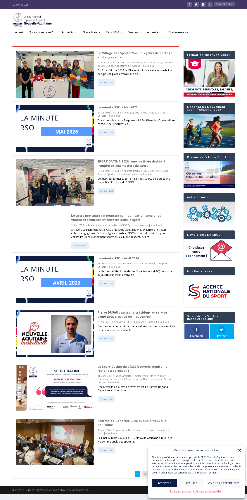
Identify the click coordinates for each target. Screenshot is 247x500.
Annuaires (153, 33)
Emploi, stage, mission (153, 381)
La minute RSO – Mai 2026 (118, 113)
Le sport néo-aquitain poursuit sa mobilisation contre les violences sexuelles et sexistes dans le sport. (116, 223)
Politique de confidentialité (207, 491)
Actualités (67, 33)
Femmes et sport (152, 68)
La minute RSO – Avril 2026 (118, 264)
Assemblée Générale (144, 436)
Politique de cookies (180, 491)
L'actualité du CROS (143, 118)
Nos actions (90, 33)
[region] (209, 297)
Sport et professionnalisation (122, 179)
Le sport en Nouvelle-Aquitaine (124, 71)
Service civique (162, 176)
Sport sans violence (138, 230)
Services (133, 33)
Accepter (164, 483)
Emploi (137, 381)
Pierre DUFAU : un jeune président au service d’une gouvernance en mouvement (132, 320)
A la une (115, 68)
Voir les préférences (223, 483)
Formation (103, 385)
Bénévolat (137, 68)
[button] (239, 450)
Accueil (19, 33)
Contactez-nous (178, 33)
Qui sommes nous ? (41, 33)
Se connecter (20, 4)
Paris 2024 (112, 33)
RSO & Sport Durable (144, 327)
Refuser (191, 483)
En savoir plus (106, 88)
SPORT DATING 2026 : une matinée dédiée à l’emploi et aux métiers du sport (131, 169)
